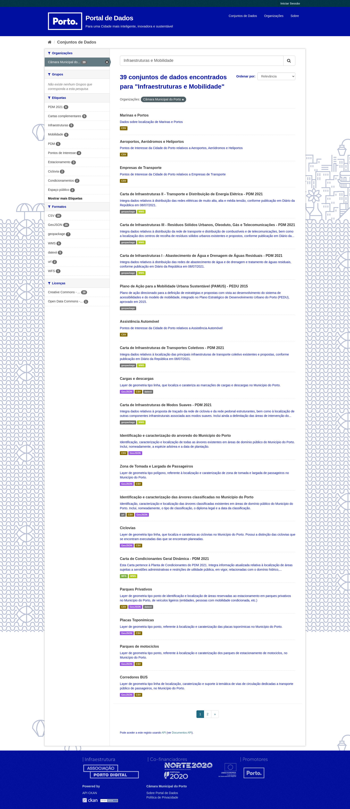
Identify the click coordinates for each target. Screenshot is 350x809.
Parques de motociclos (139, 646)
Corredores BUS (134, 677)
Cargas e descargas (137, 379)
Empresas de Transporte (141, 168)
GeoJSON (126, 391)
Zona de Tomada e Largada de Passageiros (156, 466)
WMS (141, 211)
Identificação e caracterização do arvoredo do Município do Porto (175, 435)
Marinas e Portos (134, 115)
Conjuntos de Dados (243, 16)
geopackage (128, 211)
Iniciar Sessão (290, 3)
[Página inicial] (50, 42)
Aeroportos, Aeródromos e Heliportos (152, 141)
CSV (123, 128)
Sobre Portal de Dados (162, 793)
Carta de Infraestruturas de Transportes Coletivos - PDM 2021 (172, 348)
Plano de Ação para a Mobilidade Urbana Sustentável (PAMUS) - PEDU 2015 (184, 286)
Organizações (273, 16)
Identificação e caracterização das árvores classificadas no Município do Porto (186, 497)
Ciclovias (127, 528)
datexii (148, 391)
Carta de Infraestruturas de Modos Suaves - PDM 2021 (166, 405)
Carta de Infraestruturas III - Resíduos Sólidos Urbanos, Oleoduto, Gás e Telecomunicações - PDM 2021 (207, 225)
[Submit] (289, 61)
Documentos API (182, 732)
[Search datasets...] (201, 61)
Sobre (295, 16)
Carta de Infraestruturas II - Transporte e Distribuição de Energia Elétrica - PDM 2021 (191, 194)
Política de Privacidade (162, 797)
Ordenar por (245, 76)
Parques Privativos (136, 589)
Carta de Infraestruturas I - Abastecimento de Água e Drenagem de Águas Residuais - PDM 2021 (201, 256)
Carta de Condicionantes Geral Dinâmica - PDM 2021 (164, 559)
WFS (123, 576)
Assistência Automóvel (139, 321)
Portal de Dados (109, 18)
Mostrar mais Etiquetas (65, 198)
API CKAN (89, 793)
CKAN (90, 800)
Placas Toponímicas (137, 620)
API (164, 732)
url (122, 514)
